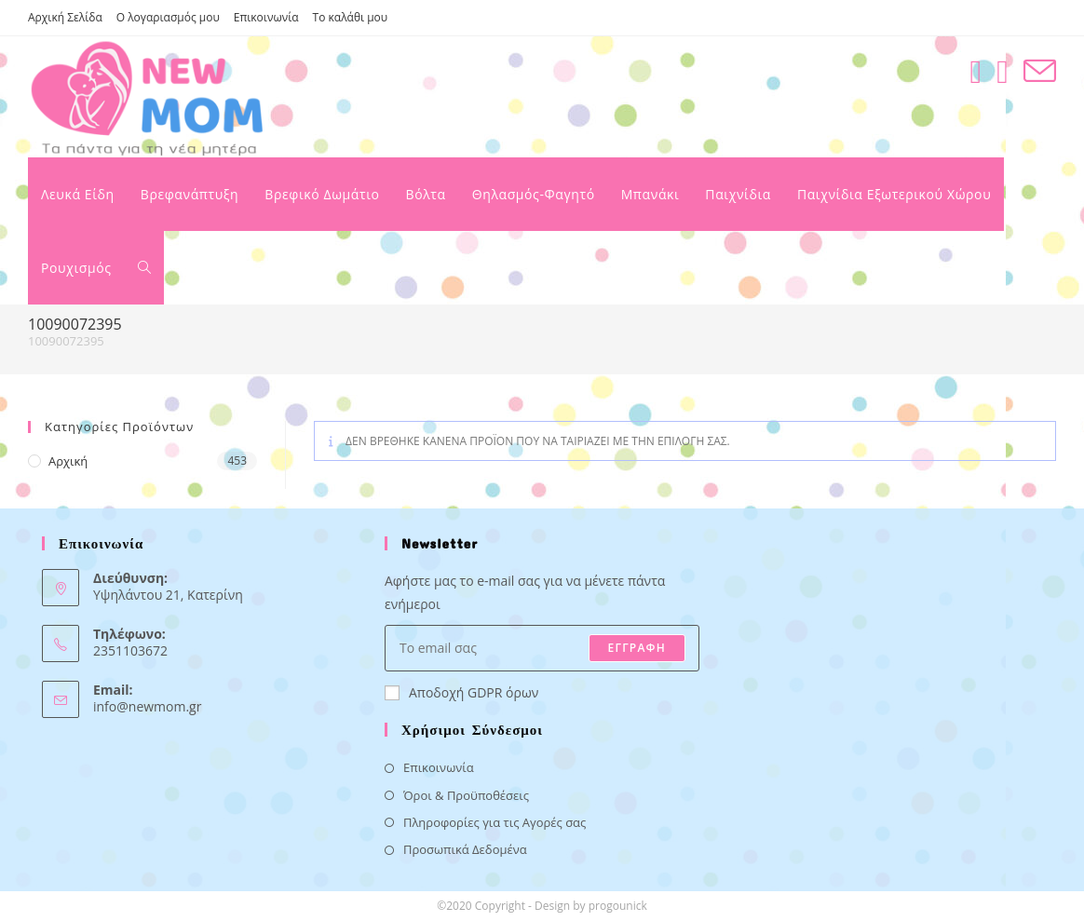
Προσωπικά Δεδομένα (465, 849)
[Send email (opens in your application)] (1040, 71)
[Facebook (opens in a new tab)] (975, 71)
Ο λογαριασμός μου (168, 17)
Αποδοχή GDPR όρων (461, 692)
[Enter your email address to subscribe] (542, 648)
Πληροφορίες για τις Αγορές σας (494, 822)
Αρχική (68, 461)
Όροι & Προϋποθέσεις (466, 795)
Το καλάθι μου (350, 17)
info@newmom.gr (147, 706)
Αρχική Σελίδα (65, 17)
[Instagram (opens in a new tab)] (1002, 71)
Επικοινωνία (266, 17)
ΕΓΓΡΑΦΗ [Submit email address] (637, 648)
